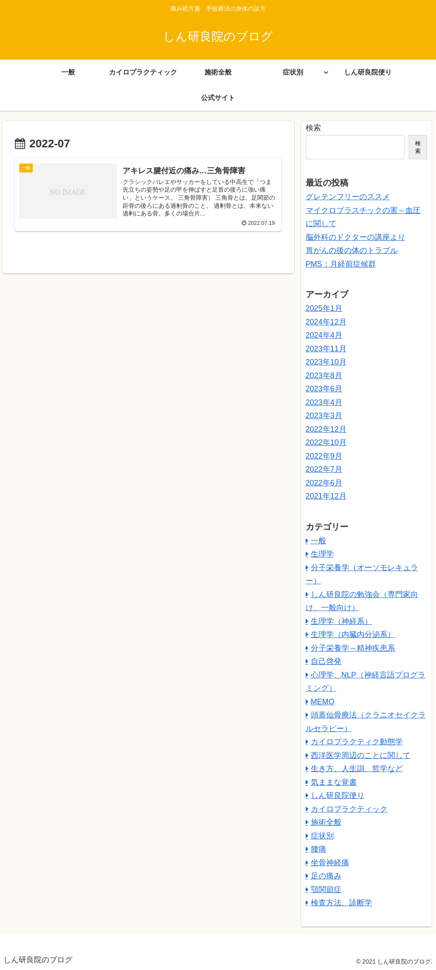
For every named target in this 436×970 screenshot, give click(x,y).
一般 (318, 541)
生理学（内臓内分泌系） (353, 634)
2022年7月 (324, 469)
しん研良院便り (337, 795)
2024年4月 (324, 335)
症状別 (322, 836)
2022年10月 (326, 442)
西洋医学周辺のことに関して (360, 755)
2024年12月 (326, 322)
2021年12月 (326, 496)
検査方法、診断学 (341, 902)
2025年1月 (324, 308)
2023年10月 (326, 362)
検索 (313, 127)
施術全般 (326, 822)
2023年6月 (324, 389)
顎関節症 (326, 889)
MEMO (323, 701)
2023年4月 (324, 402)
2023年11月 (326, 348)
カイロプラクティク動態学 (357, 742)
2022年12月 (326, 429)
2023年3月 (324, 415)
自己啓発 (326, 661)
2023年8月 (324, 375)
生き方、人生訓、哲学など (357, 768)
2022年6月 (324, 483)
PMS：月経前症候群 (341, 264)
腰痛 (318, 849)
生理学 (322, 554)
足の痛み (326, 876)
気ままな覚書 (334, 782)
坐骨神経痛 (330, 862)
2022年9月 (324, 456)
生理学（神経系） (341, 621)
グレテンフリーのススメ (348, 196)
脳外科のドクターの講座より (355, 237)
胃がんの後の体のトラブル (352, 250)
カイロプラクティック (349, 809)
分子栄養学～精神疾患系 (353, 648)
